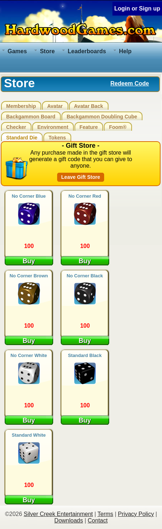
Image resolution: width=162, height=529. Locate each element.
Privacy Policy (136, 514)
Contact (98, 520)
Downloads (68, 520)
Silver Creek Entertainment (58, 514)
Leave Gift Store (80, 177)
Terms (105, 514)
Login (122, 8)
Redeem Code (129, 83)
